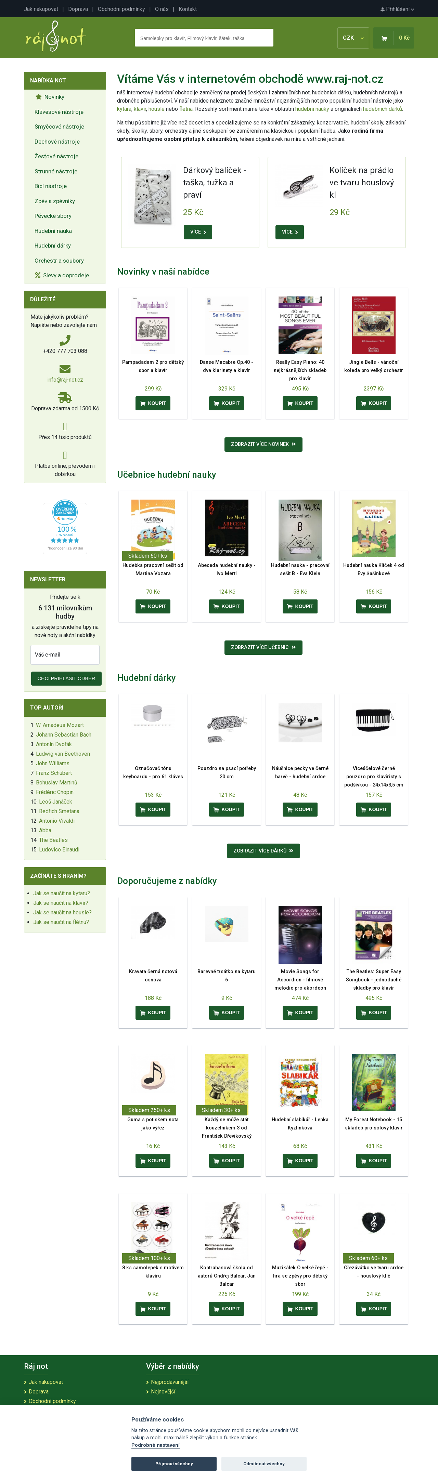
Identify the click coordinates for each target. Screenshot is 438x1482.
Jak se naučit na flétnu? (61, 922)
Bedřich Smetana (59, 811)
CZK (353, 38)
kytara (124, 109)
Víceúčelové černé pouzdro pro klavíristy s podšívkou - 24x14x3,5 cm (373, 777)
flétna (186, 109)
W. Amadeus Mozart (60, 725)
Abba (45, 830)
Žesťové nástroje (56, 156)
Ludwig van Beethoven (63, 754)
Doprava (78, 9)
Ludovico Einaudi (59, 849)
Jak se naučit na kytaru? (61, 893)
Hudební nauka (53, 230)
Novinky (49, 96)
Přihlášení (397, 9)
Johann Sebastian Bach (63, 734)
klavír (140, 109)
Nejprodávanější (170, 1382)
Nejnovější (163, 1391)
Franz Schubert (54, 773)
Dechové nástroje (57, 141)
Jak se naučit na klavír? (60, 903)
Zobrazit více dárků (263, 851)
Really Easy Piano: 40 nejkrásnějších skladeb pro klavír (300, 370)
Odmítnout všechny (264, 1463)
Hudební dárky (53, 245)
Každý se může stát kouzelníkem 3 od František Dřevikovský (227, 1128)
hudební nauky (312, 109)
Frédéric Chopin (55, 792)
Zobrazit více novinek (263, 444)
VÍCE (198, 232)
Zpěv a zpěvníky (55, 201)
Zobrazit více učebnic (263, 647)
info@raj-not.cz (65, 379)
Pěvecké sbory (53, 215)
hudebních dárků (382, 109)
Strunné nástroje (56, 171)
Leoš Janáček (55, 801)
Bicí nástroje (51, 186)
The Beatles (53, 840)
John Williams (52, 763)
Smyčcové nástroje (59, 126)
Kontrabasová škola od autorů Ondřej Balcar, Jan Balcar (227, 1276)
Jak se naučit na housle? (62, 912)
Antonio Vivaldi (57, 821)
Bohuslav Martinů (56, 782)
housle (157, 109)
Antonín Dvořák (54, 744)
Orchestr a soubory (59, 260)
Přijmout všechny (174, 1463)
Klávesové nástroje (59, 111)
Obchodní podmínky (121, 9)
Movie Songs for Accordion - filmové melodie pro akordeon (300, 980)
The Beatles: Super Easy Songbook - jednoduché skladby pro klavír (373, 980)
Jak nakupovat (41, 9)
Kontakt (188, 9)
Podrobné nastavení (155, 1445)
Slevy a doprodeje (62, 275)
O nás (162, 9)
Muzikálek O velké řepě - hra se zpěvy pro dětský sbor (300, 1276)
